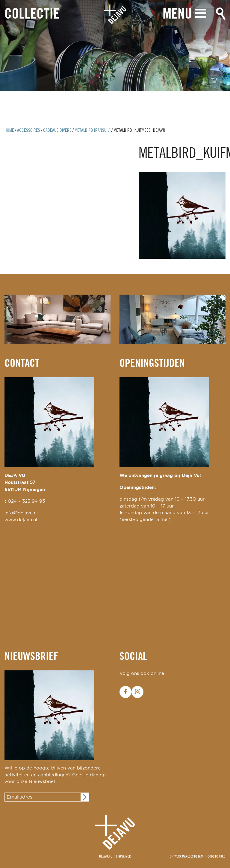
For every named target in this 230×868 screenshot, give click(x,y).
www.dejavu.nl (20, 520)
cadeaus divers (57, 130)
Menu (177, 14)
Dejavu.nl (105, 856)
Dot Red (220, 856)
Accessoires (28, 130)
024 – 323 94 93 (26, 501)
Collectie (32, 14)
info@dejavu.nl (21, 513)
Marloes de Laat (192, 856)
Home (9, 130)
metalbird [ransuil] (93, 130)
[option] (115, 45)
